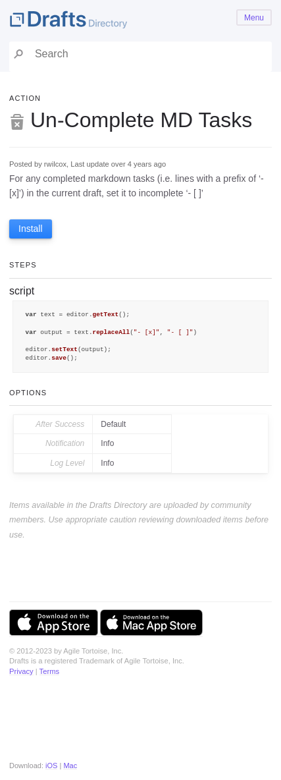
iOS (51, 765)
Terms (49, 671)
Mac (70, 765)
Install (30, 228)
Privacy (21, 671)
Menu (254, 17)
